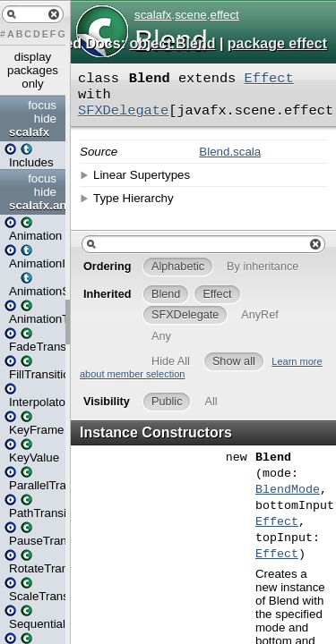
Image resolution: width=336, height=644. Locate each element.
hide (45, 118)
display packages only (32, 70)
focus (42, 105)
